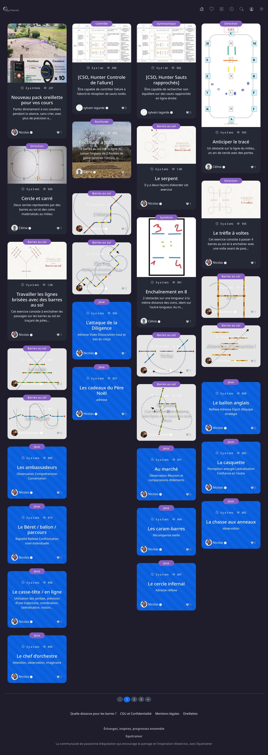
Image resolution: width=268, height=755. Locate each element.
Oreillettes (190, 714)
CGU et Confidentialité (136, 714)
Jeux (37, 446)
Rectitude (102, 121)
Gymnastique (166, 23)
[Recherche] (241, 8)
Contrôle (101, 23)
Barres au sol (37, 242)
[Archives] (231, 8)
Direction (37, 146)
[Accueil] (201, 8)
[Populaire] (211, 8)
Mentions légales (167, 714)
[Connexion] (251, 8)
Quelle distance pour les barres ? (93, 714)
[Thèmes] (221, 8)
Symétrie (166, 217)
